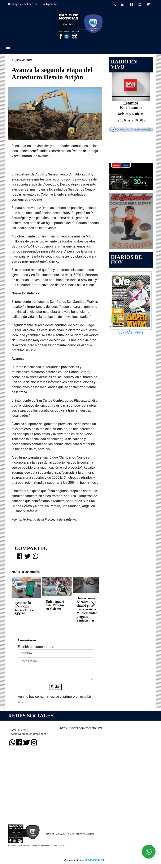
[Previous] (18, 604)
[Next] (92, 604)
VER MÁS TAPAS (130, 332)
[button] (114, 4)
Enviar (55, 687)
